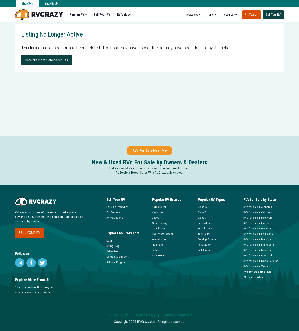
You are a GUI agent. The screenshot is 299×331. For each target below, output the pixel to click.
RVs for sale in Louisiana (258, 233)
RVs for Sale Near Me (257, 271)
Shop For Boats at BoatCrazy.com (35, 287)
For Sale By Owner (117, 206)
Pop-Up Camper (207, 239)
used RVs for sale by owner (139, 168)
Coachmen (158, 228)
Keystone (157, 212)
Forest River (159, 206)
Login (109, 240)
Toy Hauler (204, 233)
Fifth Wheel (204, 223)
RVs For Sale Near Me (149, 150)
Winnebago (159, 239)
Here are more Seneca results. (47, 60)
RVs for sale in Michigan (257, 239)
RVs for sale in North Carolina (260, 260)
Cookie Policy (145, 315)
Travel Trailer (205, 228)
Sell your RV (29, 233)
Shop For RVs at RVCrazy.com (33, 292)
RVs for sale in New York (258, 255)
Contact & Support (117, 256)
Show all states (253, 277)
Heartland (158, 244)
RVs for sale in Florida (256, 223)
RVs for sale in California (258, 212)
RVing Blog (113, 246)
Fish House (204, 250)
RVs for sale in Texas (255, 266)
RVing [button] (210, 14)
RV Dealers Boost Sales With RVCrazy (141, 172)
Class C (202, 217)
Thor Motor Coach (163, 233)
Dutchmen (158, 250)
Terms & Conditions (177, 315)
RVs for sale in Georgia (257, 228)
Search (251, 14)
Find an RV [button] (77, 14)
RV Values (124, 14)
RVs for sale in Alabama (257, 206)
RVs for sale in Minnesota (258, 244)
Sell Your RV (101, 14)
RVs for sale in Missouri (257, 250)
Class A (202, 206)
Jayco (155, 217)
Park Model (204, 244)
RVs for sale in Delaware (257, 217)
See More (158, 255)
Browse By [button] (192, 14)
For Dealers (113, 212)
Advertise (112, 251)
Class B (202, 212)
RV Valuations (114, 217)
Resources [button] (229, 14)
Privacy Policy (117, 315)
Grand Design (160, 223)
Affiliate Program (116, 262)
